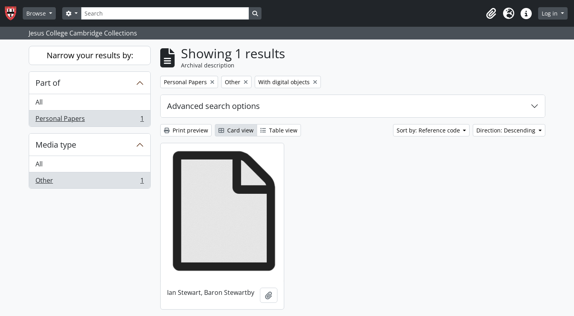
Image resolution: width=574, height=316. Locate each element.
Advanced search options (213, 106)
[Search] (165, 13)
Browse (36, 13)
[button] (491, 13)
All (39, 102)
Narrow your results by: (90, 55)
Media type (55, 144)
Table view (278, 130)
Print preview (186, 130)
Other (89, 182)
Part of (47, 82)
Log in (550, 13)
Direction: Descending (506, 130)
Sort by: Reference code (429, 130)
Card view (236, 130)
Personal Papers (89, 120)
